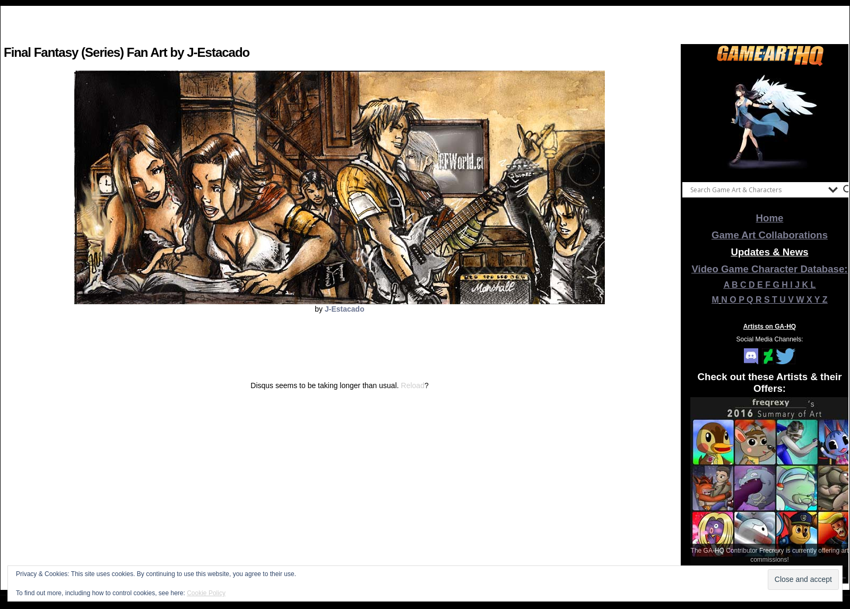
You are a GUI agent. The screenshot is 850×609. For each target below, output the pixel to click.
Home (770, 218)
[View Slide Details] (770, 121)
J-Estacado (345, 309)
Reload (412, 385)
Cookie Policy (206, 593)
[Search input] (756, 189)
